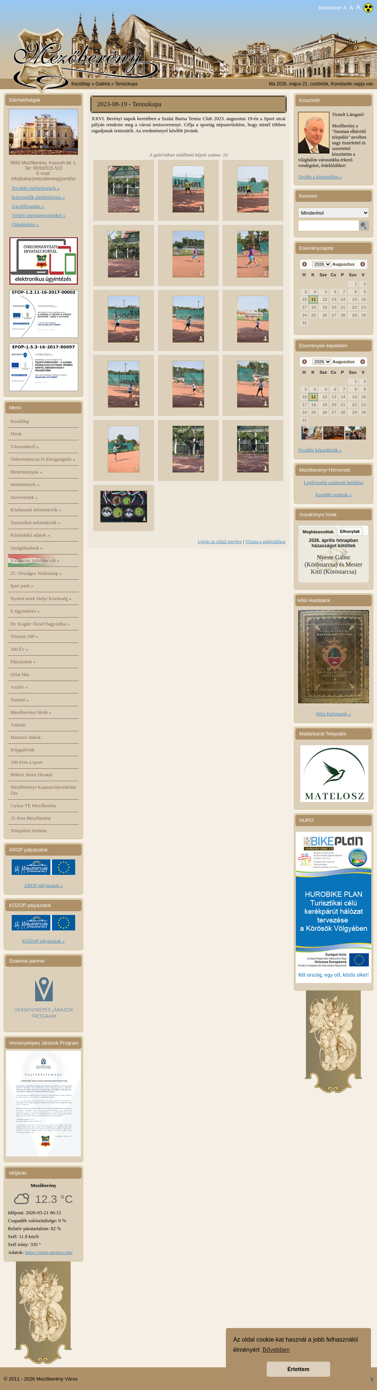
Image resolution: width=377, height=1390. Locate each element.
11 (313, 299)
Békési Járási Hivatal (31, 774)
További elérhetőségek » (36, 188)
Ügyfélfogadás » (28, 206)
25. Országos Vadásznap (36, 573)
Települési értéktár (29, 830)
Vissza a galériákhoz (265, 541)
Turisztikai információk (35, 522)
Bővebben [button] (276, 1350)
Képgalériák (23, 749)
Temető (20, 700)
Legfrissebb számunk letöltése (333, 482)
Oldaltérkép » (25, 224)
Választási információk (35, 560)
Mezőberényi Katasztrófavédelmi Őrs (43, 790)
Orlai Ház (20, 674)
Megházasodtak (318, 531)
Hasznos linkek (26, 737)
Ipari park (22, 585)
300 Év (19, 649)
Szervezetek (24, 497)
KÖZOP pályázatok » (43, 941)
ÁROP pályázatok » (43, 885)
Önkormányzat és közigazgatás (43, 459)
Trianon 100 (24, 636)
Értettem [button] (298, 1369)
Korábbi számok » (333, 494)
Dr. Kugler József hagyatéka (40, 624)
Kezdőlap (80, 84)
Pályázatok (23, 661)
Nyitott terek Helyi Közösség (41, 598)
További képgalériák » (320, 450)
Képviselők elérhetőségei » (38, 197)
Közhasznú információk (36, 509)
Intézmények (25, 484)
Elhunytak (350, 531)
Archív (19, 687)
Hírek (16, 434)
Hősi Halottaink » (333, 714)
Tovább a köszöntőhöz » (320, 177)
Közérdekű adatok (30, 535)
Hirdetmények (26, 472)
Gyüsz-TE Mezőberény (34, 805)
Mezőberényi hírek (31, 712)
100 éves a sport (26, 762)
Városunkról (25, 446)
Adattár (18, 725)
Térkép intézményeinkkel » (38, 215)
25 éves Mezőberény (31, 818)
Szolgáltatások (27, 548)
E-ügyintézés (25, 611)
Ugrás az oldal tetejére (220, 541)
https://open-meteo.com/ (49, 1252)
